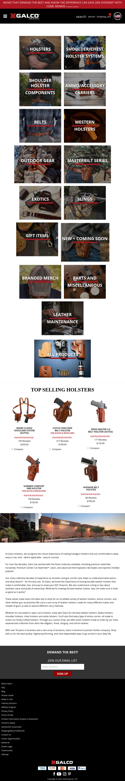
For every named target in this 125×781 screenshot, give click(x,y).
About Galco (6, 683)
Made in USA (7, 699)
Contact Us (6, 734)
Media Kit (5, 742)
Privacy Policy (7, 711)
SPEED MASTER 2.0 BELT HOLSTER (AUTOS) (100, 430)
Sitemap (5, 754)
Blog (3, 691)
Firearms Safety (8, 723)
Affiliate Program (8, 707)
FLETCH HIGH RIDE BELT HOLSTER (62, 430)
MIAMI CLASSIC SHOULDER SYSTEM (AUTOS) (24, 430)
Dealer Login (6, 746)
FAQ (3, 687)
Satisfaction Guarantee (11, 727)
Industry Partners (9, 703)
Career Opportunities (10, 738)
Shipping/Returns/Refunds (13, 730)
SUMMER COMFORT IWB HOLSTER (33, 488)
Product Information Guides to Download (19, 719)
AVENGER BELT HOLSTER (91, 488)
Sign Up (62, 673)
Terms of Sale (7, 715)
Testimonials (6, 750)
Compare (18, 449)
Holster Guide (7, 695)
